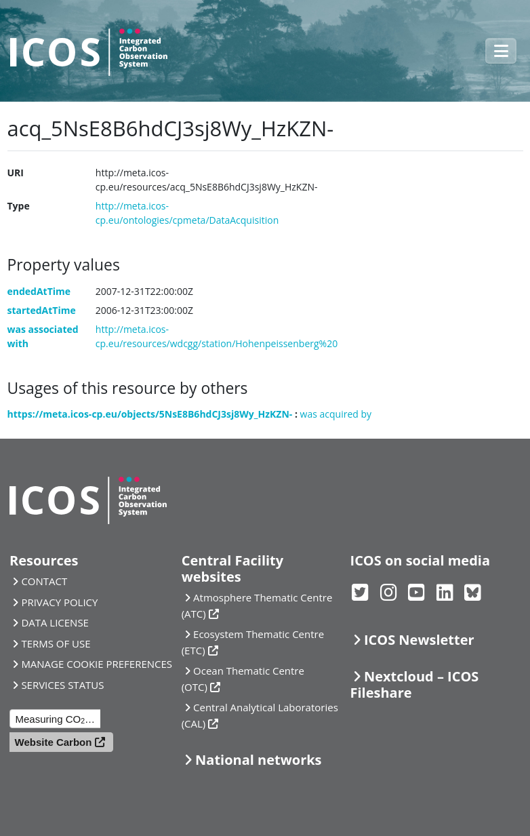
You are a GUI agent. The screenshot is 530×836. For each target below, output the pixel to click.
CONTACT (44, 581)
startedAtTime (41, 310)
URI (15, 172)
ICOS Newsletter (419, 640)
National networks (258, 760)
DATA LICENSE (55, 622)
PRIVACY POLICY (59, 602)
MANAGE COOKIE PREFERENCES (96, 664)
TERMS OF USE (55, 643)
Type (18, 205)
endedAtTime (39, 291)
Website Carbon (53, 742)
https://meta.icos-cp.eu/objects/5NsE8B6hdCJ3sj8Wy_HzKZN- (150, 413)
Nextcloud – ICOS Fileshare (414, 684)
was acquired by (335, 413)
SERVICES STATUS (62, 685)
